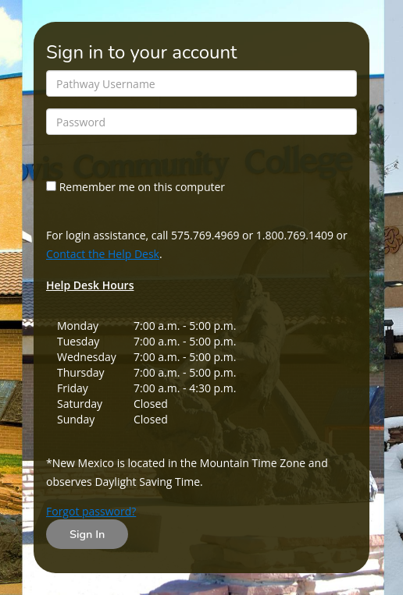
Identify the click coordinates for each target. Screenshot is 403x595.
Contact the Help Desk (102, 253)
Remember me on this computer (135, 186)
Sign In (87, 534)
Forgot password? (91, 511)
